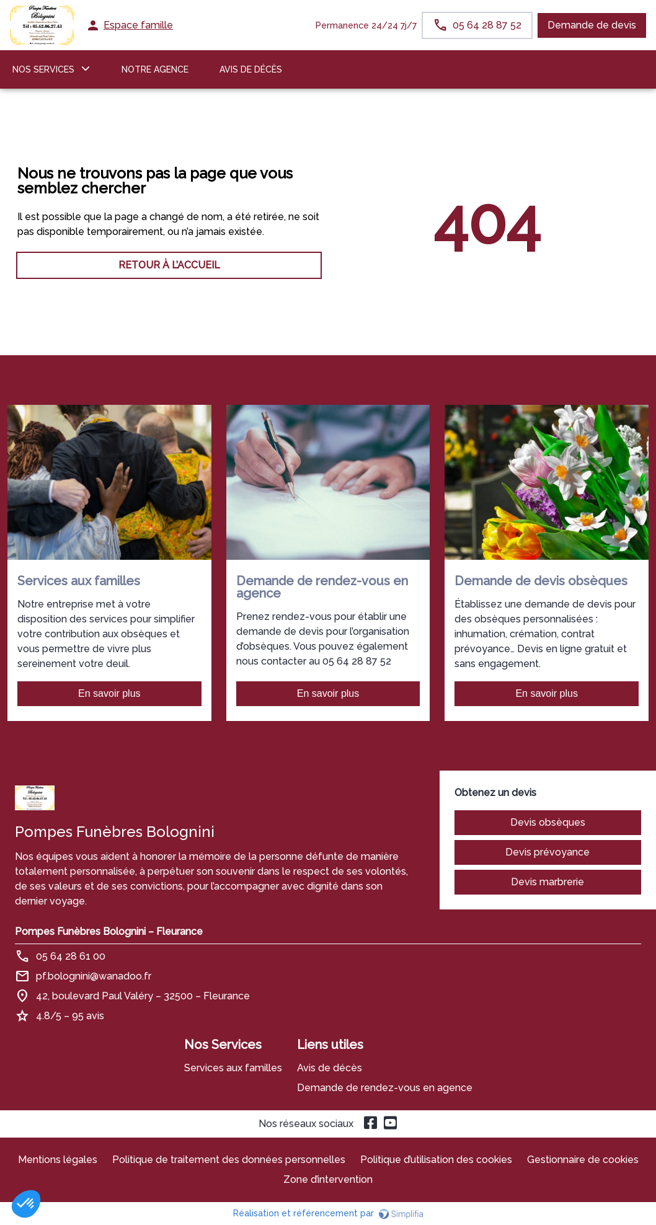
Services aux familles (233, 1068)
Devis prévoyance (547, 852)
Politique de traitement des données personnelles (228, 1159)
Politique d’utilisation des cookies (436, 1159)
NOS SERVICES (43, 69)
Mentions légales (57, 1159)
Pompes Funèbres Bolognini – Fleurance (109, 931)
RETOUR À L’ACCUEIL (169, 265)
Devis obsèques (547, 822)
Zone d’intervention (328, 1179)
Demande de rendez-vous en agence (384, 1088)
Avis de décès (250, 69)
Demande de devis (591, 25)
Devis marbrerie (547, 882)
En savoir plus (109, 693)
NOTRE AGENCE (155, 69)
